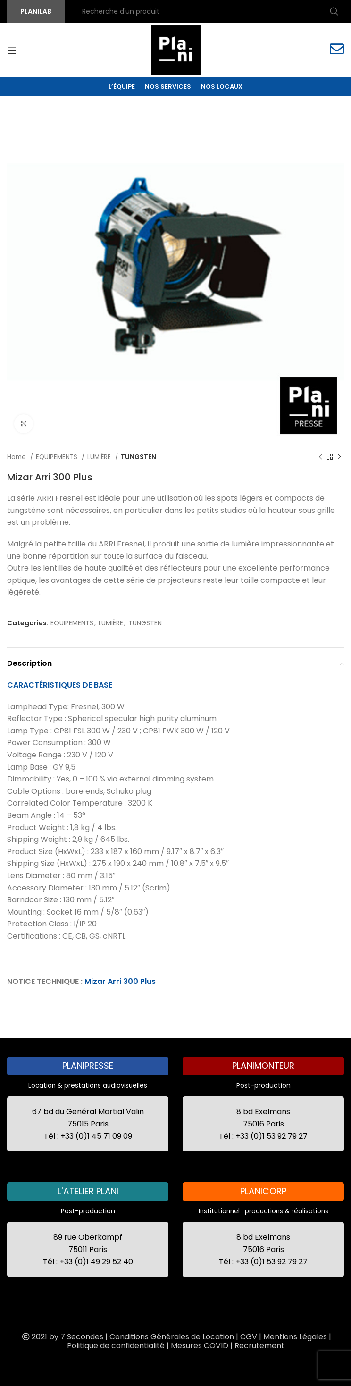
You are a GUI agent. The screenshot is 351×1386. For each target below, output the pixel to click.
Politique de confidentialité (116, 1345)
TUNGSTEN (138, 457)
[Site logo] (176, 49)
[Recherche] (209, 12)
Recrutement (259, 1345)
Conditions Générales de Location (171, 1336)
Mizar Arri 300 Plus (120, 981)
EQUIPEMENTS (57, 457)
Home (17, 457)
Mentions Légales (295, 1336)
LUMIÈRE (100, 457)
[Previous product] (320, 457)
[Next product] (339, 457)
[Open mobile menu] (11, 50)
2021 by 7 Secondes (61, 1336)
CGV (248, 1336)
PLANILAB (35, 11)
